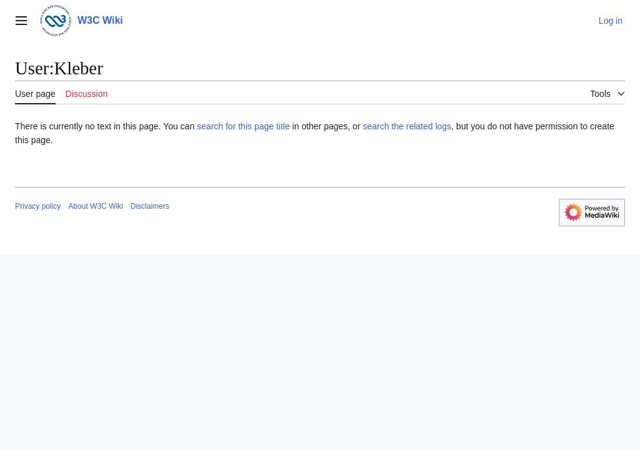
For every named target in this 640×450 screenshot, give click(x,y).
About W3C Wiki (95, 206)
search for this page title (243, 126)
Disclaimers (150, 206)
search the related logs (406, 126)
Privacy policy (38, 206)
